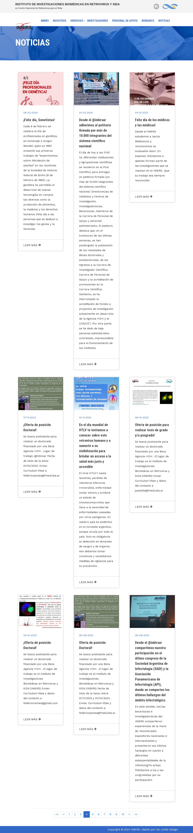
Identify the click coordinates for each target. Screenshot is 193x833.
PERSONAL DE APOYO (124, 20)
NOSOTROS (59, 20)
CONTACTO (48, 33)
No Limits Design (167, 829)
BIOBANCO (148, 20)
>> (136, 814)
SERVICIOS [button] (76, 20)
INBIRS (45, 20)
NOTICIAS (164, 20)
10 (123, 814)
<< (57, 814)
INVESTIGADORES (97, 20)
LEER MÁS (32, 245)
